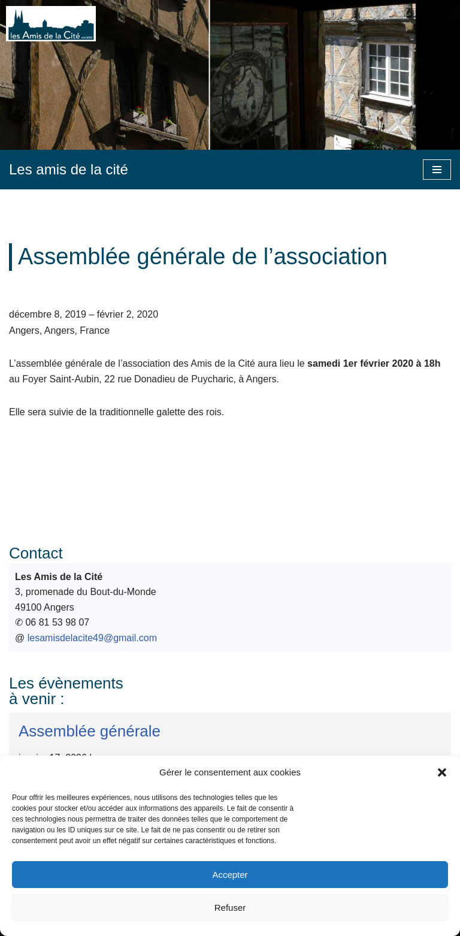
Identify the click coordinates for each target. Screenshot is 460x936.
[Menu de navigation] (437, 169)
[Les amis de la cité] (68, 169)
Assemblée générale (90, 731)
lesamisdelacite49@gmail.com (92, 638)
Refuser (230, 907)
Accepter (229, 874)
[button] (442, 772)
